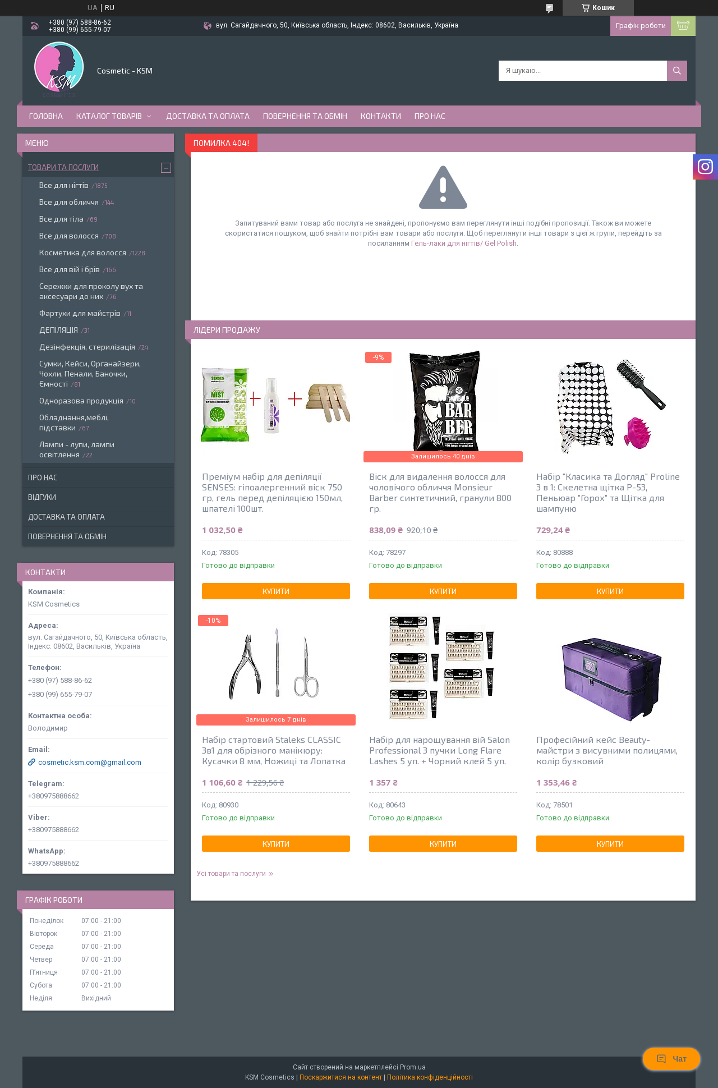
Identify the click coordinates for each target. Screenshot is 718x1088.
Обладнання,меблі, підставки (74, 422)
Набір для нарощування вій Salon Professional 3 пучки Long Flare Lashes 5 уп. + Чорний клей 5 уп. (439, 750)
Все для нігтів (64, 185)
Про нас (430, 116)
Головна (46, 116)
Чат (671, 1059)
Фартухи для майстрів (80, 313)
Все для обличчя (69, 201)
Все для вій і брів (69, 269)
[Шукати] (677, 71)
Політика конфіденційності (430, 1077)
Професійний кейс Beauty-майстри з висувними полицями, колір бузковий (607, 750)
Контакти (381, 116)
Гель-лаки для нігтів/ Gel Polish (464, 243)
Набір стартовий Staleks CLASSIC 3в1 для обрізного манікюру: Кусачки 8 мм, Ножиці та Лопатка (274, 750)
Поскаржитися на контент (341, 1077)
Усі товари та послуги (231, 873)
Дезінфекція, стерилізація (87, 346)
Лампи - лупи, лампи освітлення (76, 449)
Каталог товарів (109, 116)
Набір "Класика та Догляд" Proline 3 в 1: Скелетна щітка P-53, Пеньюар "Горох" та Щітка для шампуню (608, 492)
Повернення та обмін (305, 116)
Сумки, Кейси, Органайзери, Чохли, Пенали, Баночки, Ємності (90, 373)
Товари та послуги (63, 167)
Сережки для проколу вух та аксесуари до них (91, 291)
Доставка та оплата (208, 116)
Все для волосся (69, 235)
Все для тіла (61, 218)
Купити (276, 591)
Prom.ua (413, 1067)
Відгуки (42, 497)
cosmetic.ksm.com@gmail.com (89, 762)
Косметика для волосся (82, 252)
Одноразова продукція (81, 400)
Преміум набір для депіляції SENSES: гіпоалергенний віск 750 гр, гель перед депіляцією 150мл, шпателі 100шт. (272, 492)
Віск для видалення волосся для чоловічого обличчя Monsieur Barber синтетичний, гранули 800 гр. (440, 492)
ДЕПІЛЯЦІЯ (58, 329)
